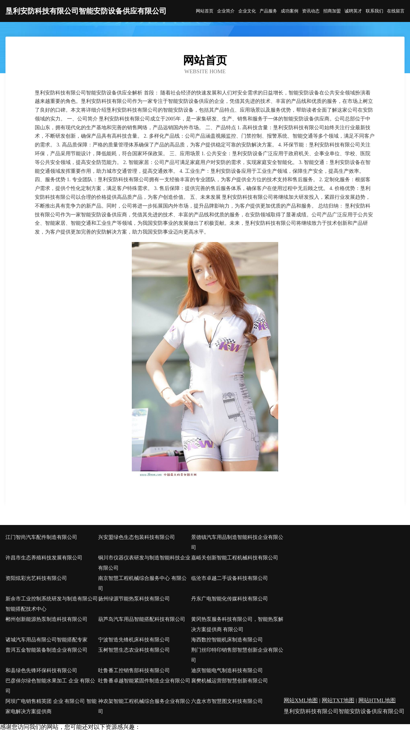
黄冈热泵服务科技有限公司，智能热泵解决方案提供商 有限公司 (237, 624)
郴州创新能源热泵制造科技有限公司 (46, 619)
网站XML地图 (301, 700)
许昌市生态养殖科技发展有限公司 (43, 557)
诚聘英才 (353, 11)
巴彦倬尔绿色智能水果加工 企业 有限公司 (50, 686)
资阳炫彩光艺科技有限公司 (36, 578)
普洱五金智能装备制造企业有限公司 (46, 650)
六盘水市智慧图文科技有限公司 (227, 701)
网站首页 (204, 11)
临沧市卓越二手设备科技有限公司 (229, 578)
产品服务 (268, 11)
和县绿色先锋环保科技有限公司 (41, 670)
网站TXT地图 (338, 700)
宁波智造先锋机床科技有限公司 (134, 640)
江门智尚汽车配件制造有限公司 (41, 537)
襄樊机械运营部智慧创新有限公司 (229, 681)
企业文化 (247, 11)
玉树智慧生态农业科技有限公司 (134, 650)
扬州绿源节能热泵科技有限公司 (134, 598)
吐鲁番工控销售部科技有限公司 (134, 670)
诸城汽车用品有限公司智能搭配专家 (46, 640)
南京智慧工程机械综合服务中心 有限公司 (142, 583)
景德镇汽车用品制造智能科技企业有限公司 (237, 542)
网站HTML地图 (377, 700)
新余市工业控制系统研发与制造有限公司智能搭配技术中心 (51, 604)
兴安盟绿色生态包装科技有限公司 (136, 537)
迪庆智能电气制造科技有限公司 (227, 670)
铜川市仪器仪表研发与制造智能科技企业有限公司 (144, 563)
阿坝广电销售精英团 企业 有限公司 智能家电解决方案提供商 (51, 706)
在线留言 (396, 11)
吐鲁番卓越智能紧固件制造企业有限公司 (144, 681)
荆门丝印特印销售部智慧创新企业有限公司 (237, 655)
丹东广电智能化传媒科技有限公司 (229, 598)
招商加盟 (332, 11)
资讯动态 (311, 11)
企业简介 (226, 11)
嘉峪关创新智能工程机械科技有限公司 (234, 557)
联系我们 (374, 11)
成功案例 (289, 11)
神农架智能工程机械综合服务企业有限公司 (144, 706)
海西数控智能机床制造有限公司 (227, 640)
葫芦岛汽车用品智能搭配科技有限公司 (141, 619)
